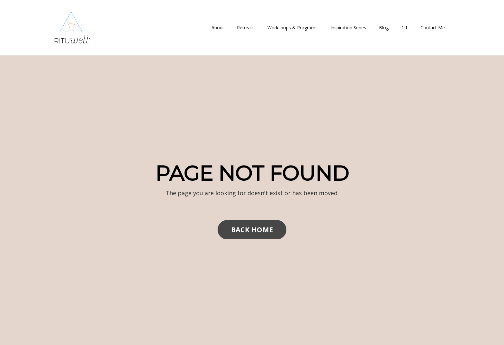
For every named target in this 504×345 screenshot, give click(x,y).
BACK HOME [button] (252, 229)
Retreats (246, 27)
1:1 (404, 27)
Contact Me (432, 27)
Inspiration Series (348, 27)
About (218, 27)
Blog (384, 27)
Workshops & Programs (292, 27)
